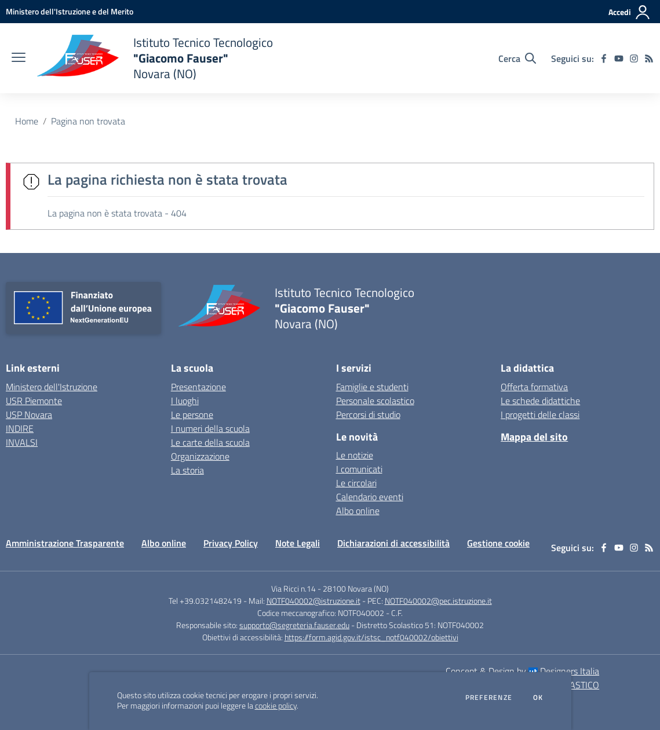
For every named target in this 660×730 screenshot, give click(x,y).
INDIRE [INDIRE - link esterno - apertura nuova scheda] (20, 428)
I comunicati (359, 469)
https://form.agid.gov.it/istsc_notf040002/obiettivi (371, 637)
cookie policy (276, 705)
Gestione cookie (498, 543)
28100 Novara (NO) (356, 588)
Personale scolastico (375, 401)
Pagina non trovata (88, 121)
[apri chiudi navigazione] (18, 58)
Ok (538, 697)
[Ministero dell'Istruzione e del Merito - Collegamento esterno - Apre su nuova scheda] (69, 11)
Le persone (192, 414)
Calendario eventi (369, 497)
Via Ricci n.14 (293, 588)
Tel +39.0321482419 (205, 601)
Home (26, 121)
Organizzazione (200, 456)
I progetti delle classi (540, 414)
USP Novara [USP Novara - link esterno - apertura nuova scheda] (29, 414)
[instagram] (634, 58)
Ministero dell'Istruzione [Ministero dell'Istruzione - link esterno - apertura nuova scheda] (51, 387)
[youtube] (619, 58)
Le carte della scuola (210, 442)
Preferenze (488, 697)
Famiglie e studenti (372, 387)
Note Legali (297, 543)
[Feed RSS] (649, 58)
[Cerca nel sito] (517, 58)
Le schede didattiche (540, 401)
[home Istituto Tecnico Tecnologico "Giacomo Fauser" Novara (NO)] (155, 58)
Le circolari (356, 483)
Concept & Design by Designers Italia (522, 671)
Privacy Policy (230, 543)
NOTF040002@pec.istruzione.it (438, 601)
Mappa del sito (534, 437)
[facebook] (604, 58)
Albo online (358, 511)
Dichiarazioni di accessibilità (393, 543)
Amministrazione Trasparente (65, 543)
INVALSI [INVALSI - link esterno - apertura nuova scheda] (22, 442)
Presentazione (198, 387)
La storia (187, 470)
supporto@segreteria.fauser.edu (294, 625)
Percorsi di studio (368, 414)
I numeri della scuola (210, 428)
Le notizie (354, 455)
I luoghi (185, 401)
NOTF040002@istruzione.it (313, 601)
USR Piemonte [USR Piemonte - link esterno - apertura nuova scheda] (34, 401)
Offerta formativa (534, 387)
